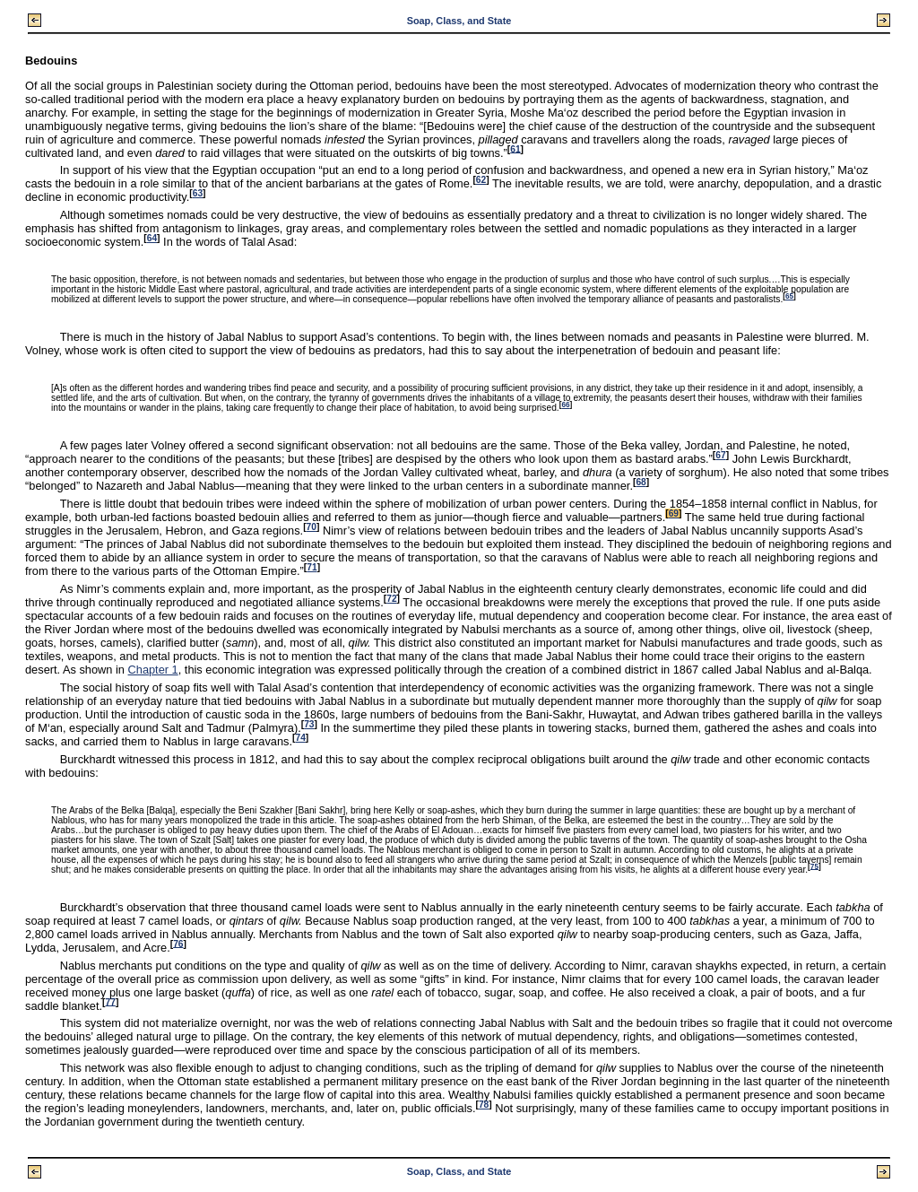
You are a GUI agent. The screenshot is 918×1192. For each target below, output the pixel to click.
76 (178, 943)
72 (391, 599)
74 (300, 738)
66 (565, 405)
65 (789, 296)
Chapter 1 (153, 669)
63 (198, 193)
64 (152, 238)
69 (674, 513)
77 (111, 1001)
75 (814, 866)
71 (311, 567)
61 (515, 148)
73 (309, 724)
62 (481, 180)
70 (311, 527)
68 (640, 482)
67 (720, 455)
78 (484, 1104)
